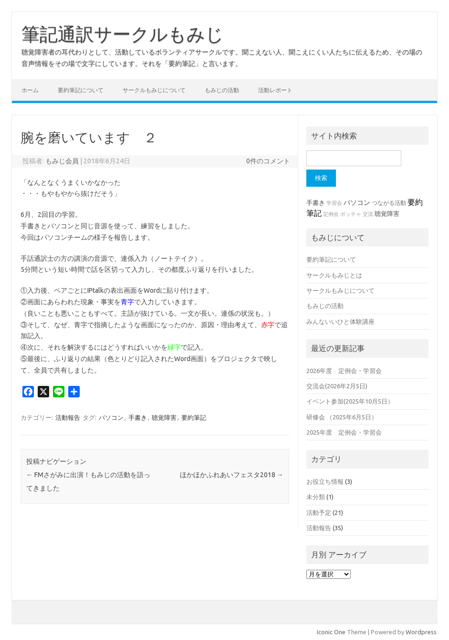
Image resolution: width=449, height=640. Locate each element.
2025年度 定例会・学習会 (344, 432)
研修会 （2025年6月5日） (341, 417)
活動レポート (275, 90)
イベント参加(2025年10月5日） (350, 401)
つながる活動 (389, 203)
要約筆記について (81, 90)
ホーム (30, 90)
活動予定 (318, 512)
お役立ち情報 (325, 481)
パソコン (111, 417)
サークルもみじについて (154, 90)
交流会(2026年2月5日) (336, 386)
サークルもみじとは (334, 275)
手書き (137, 417)
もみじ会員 (62, 161)
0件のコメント (268, 161)
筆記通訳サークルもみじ (122, 34)
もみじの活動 (222, 90)
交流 (368, 214)
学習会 (334, 203)
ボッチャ (350, 214)
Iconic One (331, 632)
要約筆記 (193, 417)
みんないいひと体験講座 (340, 321)
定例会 (331, 214)
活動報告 (67, 417)
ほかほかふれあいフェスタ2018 (231, 475)
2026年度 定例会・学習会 (344, 370)
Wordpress (421, 632)
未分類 (315, 496)
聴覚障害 (164, 417)
